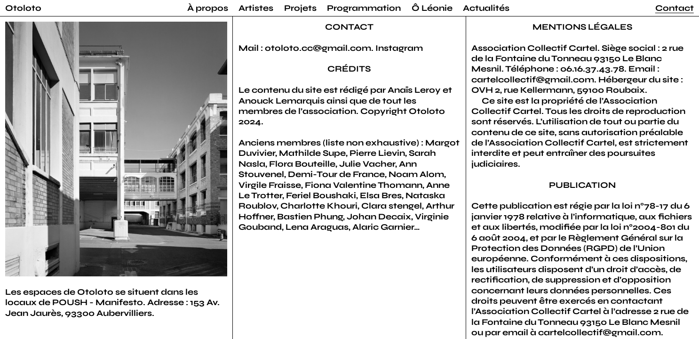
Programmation (364, 8)
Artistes (255, 8)
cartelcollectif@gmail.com (532, 79)
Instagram (399, 48)
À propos (207, 8)
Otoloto (23, 8)
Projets (300, 8)
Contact (674, 8)
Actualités (486, 8)
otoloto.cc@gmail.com (318, 48)
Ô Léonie (432, 8)
